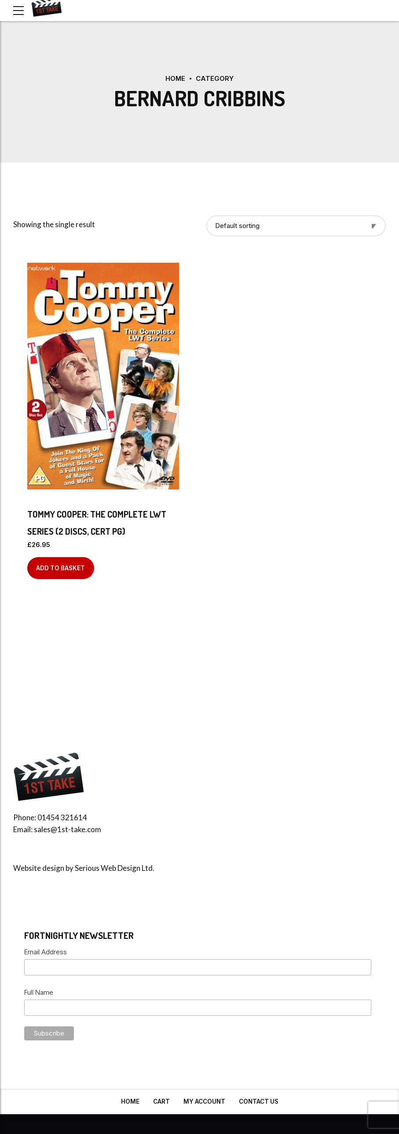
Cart (161, 1101)
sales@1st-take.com (67, 829)
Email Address (45, 952)
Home (175, 78)
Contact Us (258, 1101)
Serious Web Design (107, 868)
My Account (204, 1101)
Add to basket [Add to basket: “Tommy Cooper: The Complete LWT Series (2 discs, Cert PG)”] (60, 567)
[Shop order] (296, 225)
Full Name (38, 992)
